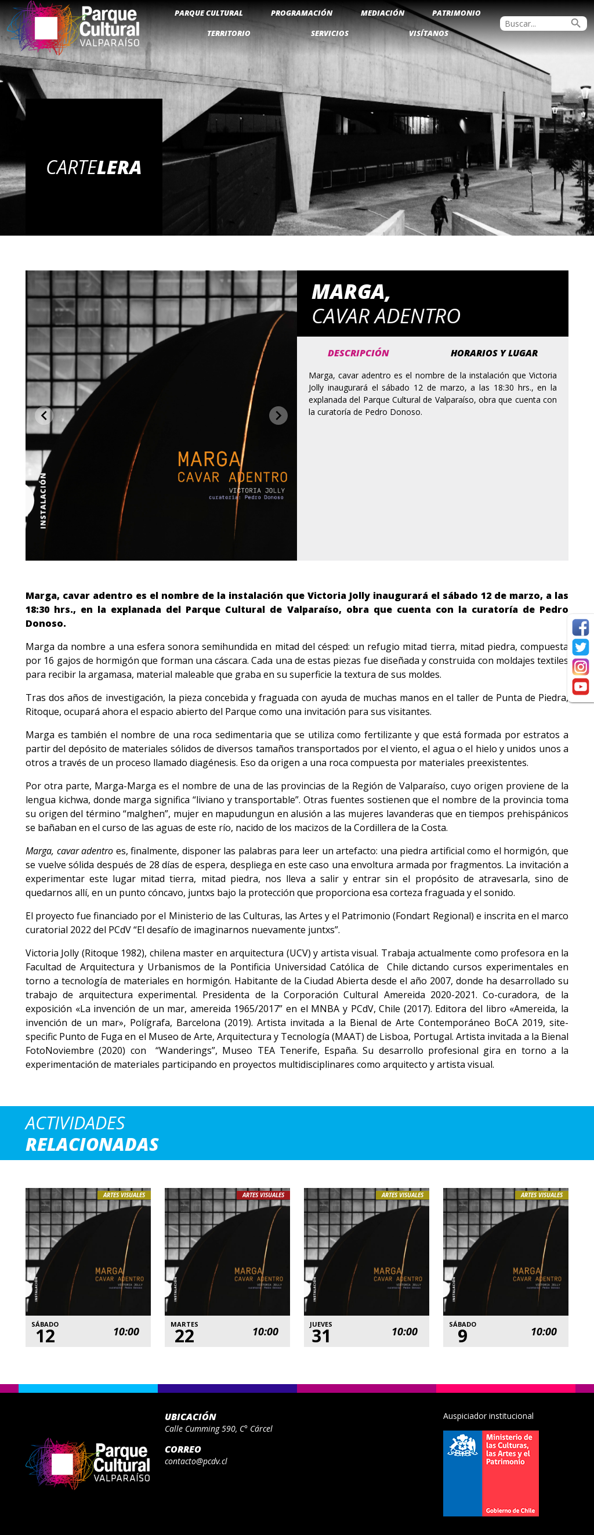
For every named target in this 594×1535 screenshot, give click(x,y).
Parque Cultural (209, 13)
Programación (301, 13)
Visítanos (428, 33)
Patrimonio (456, 13)
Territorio (229, 33)
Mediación (382, 13)
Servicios (330, 33)
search (576, 23)
